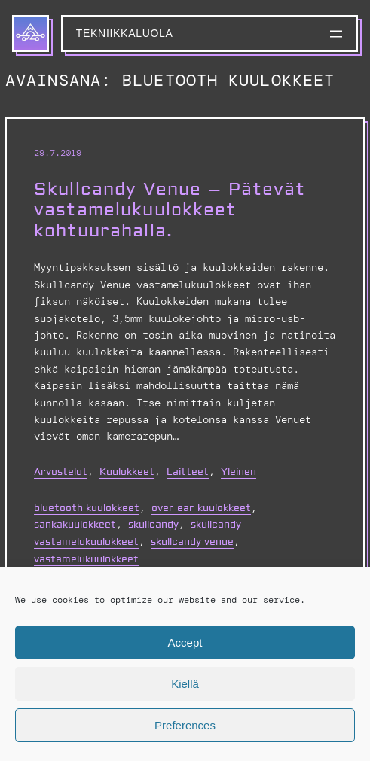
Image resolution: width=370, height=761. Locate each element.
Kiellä (185, 683)
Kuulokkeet (126, 472)
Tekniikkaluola (124, 33)
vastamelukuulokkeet (86, 559)
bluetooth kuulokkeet (86, 508)
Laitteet (188, 472)
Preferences (185, 725)
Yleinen (238, 472)
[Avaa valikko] (336, 34)
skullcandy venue (192, 542)
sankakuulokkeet (75, 525)
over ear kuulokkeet (201, 508)
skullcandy (153, 525)
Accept (185, 642)
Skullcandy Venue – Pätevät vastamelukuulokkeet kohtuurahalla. (170, 210)
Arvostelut (60, 472)
